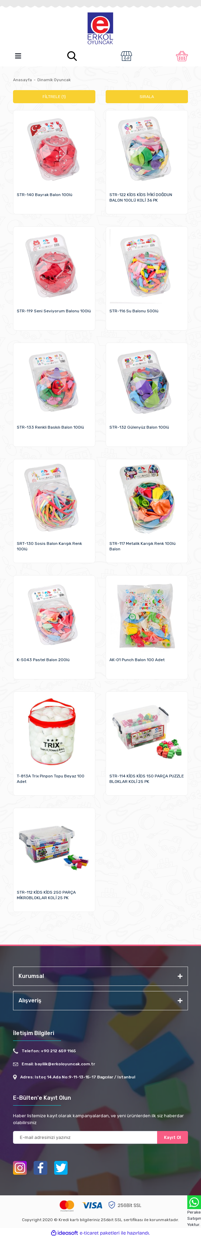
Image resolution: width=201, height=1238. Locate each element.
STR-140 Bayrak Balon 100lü (44, 194)
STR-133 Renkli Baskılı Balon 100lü (50, 427)
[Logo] (100, 29)
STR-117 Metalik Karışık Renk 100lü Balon (142, 546)
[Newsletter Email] (100, 1137)
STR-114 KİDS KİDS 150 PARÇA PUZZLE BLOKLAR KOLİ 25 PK (146, 779)
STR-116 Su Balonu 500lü (133, 311)
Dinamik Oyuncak (54, 79)
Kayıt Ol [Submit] (172, 1137)
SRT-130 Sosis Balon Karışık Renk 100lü (49, 546)
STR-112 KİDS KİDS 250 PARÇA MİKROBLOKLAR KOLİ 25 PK (46, 895)
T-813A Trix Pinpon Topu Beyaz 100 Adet (50, 779)
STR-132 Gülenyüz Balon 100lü (139, 427)
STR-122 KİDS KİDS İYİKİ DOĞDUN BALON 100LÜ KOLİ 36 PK (140, 197)
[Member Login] (126, 56)
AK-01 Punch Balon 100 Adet (137, 659)
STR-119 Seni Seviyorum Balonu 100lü (54, 311)
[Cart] (182, 56)
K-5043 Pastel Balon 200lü (43, 659)
